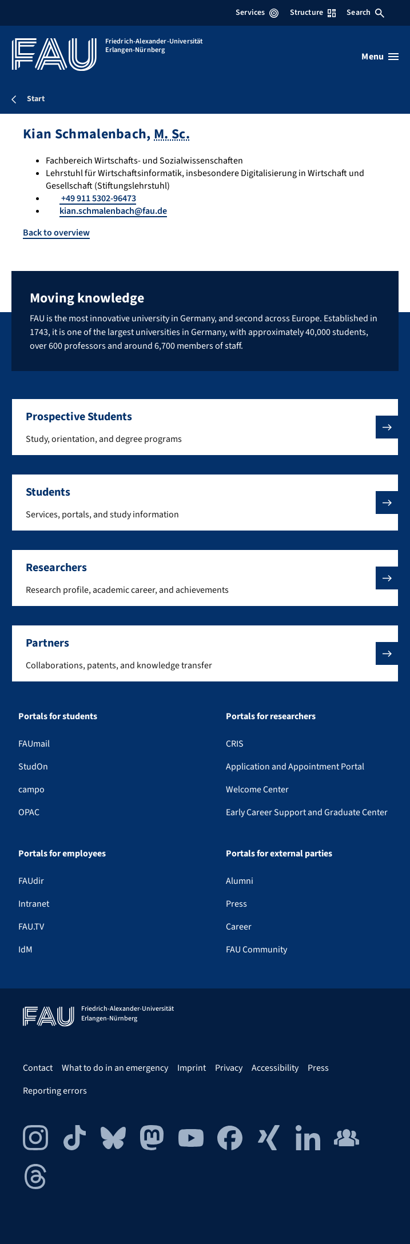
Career (239, 926)
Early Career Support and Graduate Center (307, 812)
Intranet (33, 904)
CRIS (235, 743)
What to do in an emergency (115, 1068)
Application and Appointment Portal (295, 766)
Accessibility (275, 1068)
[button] (205, 427)
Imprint (191, 1068)
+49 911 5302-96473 (97, 198)
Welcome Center (257, 789)
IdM (25, 949)
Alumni (239, 881)
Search (365, 12)
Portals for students (57, 716)
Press (236, 904)
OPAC (28, 812)
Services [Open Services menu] (257, 12)
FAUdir (31, 881)
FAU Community (256, 949)
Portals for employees (62, 853)
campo (31, 789)
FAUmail (34, 743)
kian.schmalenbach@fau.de (113, 211)
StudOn (33, 766)
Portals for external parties (279, 853)
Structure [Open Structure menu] (313, 12)
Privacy (228, 1068)
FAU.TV (31, 926)
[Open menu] (380, 56)
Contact (38, 1068)
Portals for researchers (271, 716)
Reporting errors (55, 1090)
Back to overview (56, 232)
